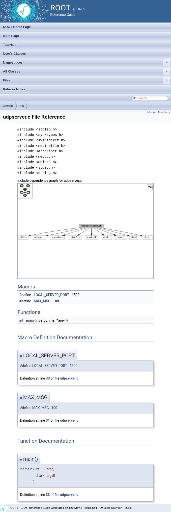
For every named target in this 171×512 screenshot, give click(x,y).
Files (86, 80)
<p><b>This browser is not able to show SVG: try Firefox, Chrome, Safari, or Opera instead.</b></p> (85, 231)
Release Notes (14, 89)
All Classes (86, 71)
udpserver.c (69, 378)
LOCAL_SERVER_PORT (51, 295)
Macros (151, 112)
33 (48, 495)
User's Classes (14, 53)
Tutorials (9, 45)
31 (48, 420)
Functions (164, 112)
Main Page (11, 36)
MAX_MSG (42, 301)
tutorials (8, 105)
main (30, 320)
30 (48, 378)
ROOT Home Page (17, 27)
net (22, 105)
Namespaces (86, 62)
